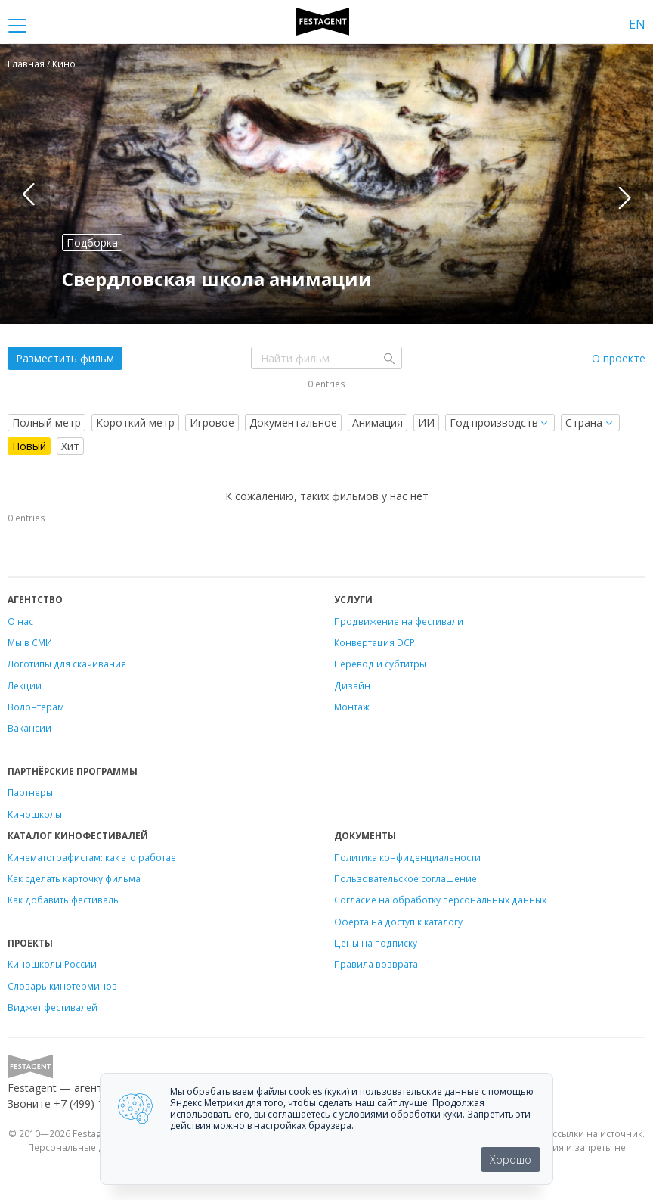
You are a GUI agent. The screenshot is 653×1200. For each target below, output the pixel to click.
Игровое (212, 422)
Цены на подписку (375, 943)
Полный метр (46, 422)
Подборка (92, 242)
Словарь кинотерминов (62, 986)
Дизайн (352, 685)
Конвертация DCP (374, 642)
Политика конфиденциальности (407, 857)
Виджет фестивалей (52, 1007)
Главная (26, 64)
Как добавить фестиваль (63, 900)
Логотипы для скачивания (67, 664)
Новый (29, 446)
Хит (70, 446)
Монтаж (352, 707)
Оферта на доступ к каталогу (398, 922)
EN (637, 24)
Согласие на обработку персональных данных (440, 900)
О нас (20, 621)
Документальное (293, 422)
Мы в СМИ (30, 642)
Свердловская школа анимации (217, 278)
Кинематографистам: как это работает (94, 857)
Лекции (25, 685)
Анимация (377, 422)
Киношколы (35, 814)
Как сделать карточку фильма (74, 878)
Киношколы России (52, 964)
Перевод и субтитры (380, 664)
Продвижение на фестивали (398, 621)
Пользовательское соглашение (405, 878)
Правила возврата (376, 964)
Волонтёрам (36, 707)
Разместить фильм (65, 358)
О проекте (618, 358)
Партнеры (30, 792)
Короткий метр (135, 422)
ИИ (426, 422)
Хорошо (510, 1159)
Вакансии (29, 728)
